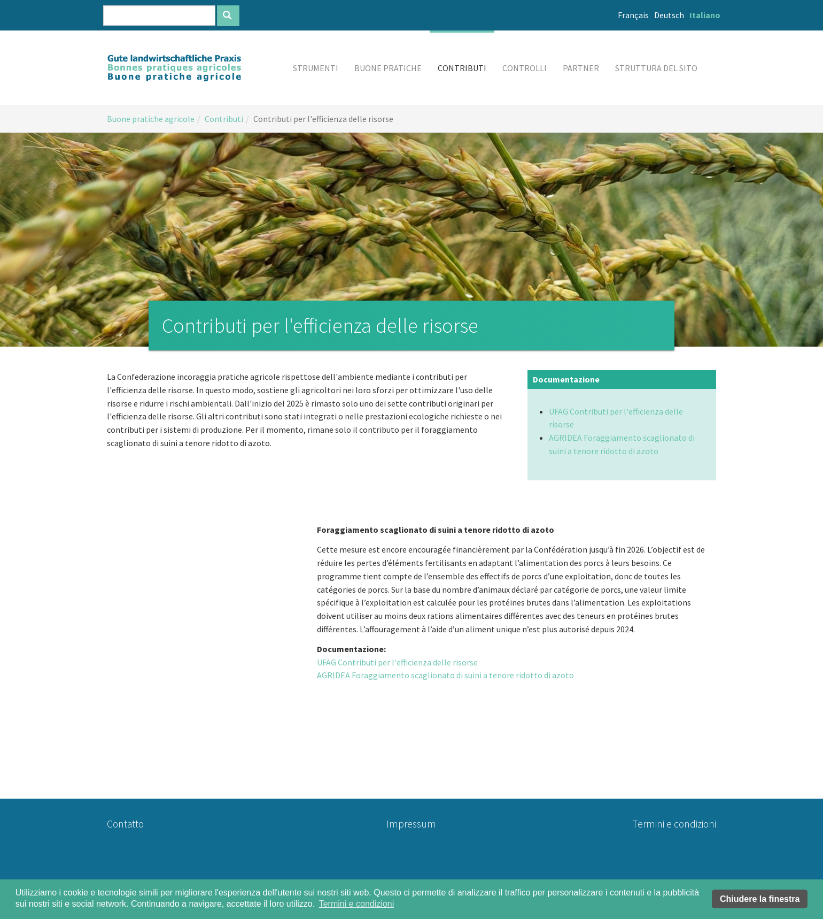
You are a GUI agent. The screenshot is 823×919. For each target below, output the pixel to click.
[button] (315, 67)
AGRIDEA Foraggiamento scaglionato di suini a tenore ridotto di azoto (445, 675)
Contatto (125, 823)
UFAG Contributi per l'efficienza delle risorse (397, 662)
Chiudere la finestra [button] (759, 898)
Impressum (411, 823)
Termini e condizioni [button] (356, 903)
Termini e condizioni (674, 823)
